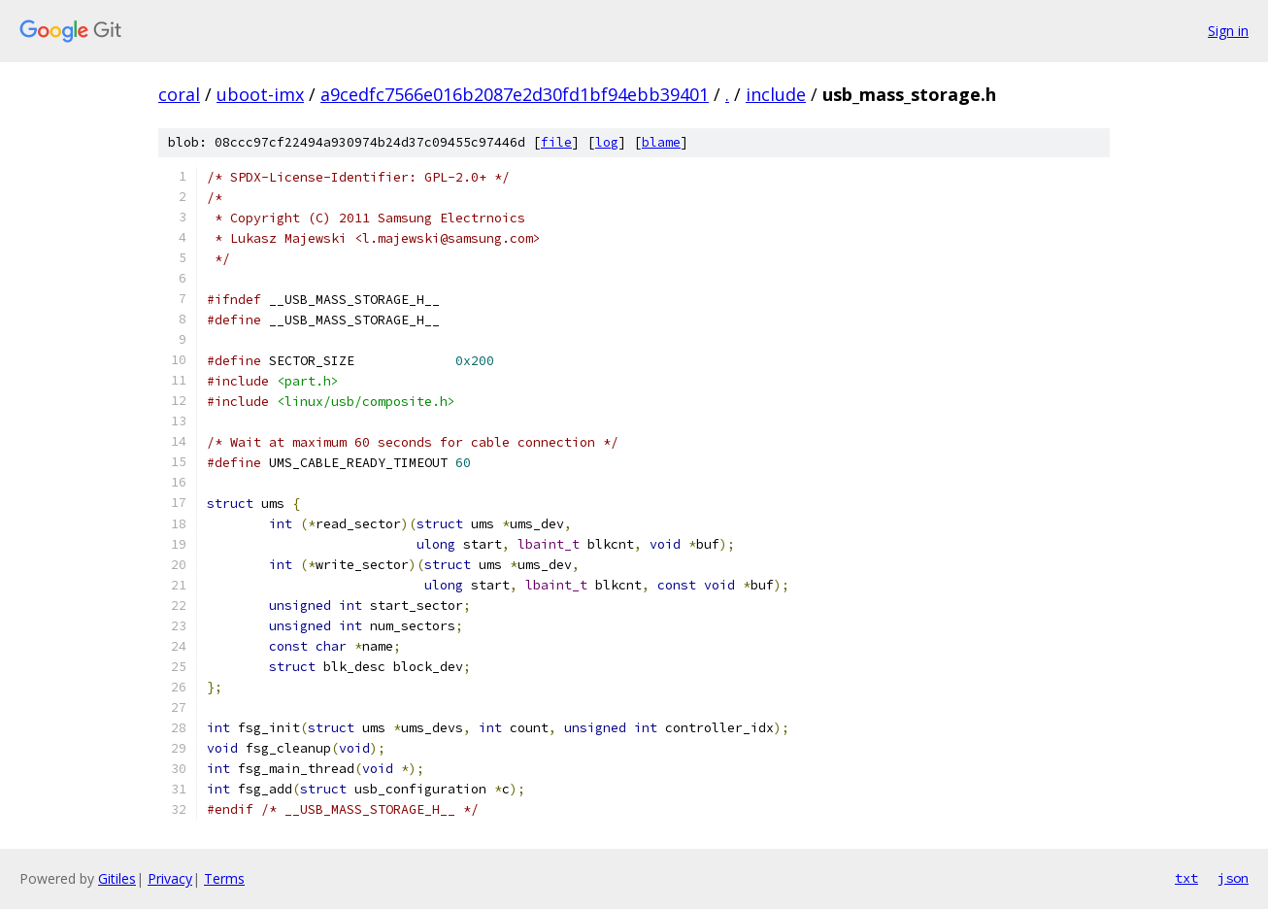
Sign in (1228, 30)
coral (179, 94)
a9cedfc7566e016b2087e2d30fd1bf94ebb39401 (514, 94)
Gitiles (117, 878)
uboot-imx (260, 94)
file (556, 142)
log (606, 142)
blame (661, 142)
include (776, 94)
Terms (224, 878)
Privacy (170, 878)
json (1233, 878)
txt (1186, 878)
